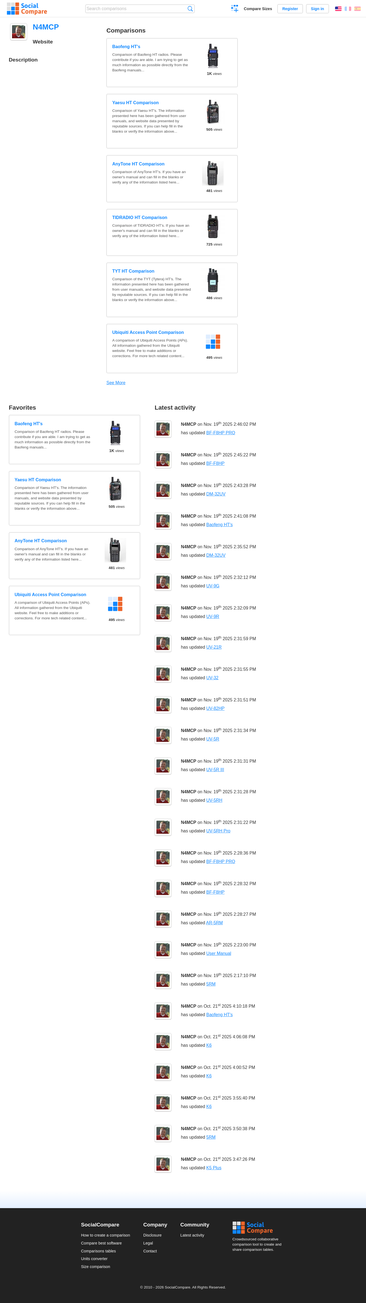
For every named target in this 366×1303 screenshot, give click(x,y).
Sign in (317, 9)
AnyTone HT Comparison (138, 164)
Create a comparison (235, 9)
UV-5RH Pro (218, 831)
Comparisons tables (98, 1251)
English (338, 9)
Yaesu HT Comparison (135, 102)
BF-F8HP (215, 463)
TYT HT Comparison (133, 271)
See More (115, 382)
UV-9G (212, 586)
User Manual (218, 953)
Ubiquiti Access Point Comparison (148, 332)
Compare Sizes (258, 9)
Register (290, 9)
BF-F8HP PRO (220, 432)
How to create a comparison (105, 1235)
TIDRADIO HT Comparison (139, 217)
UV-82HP (215, 708)
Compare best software (101, 1243)
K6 (209, 1045)
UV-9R (212, 616)
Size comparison (95, 1266)
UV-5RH (214, 800)
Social (258, 1227)
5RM (211, 984)
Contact (150, 1251)
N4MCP (188, 424)
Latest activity (192, 1235)
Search (190, 8)
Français (348, 9)
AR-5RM (214, 922)
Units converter (94, 1259)
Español (357, 9)
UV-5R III (215, 769)
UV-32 (212, 677)
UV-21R (214, 647)
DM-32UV (215, 494)
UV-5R (212, 739)
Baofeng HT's (126, 46)
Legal (148, 1243)
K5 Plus (213, 1167)
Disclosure (152, 1235)
